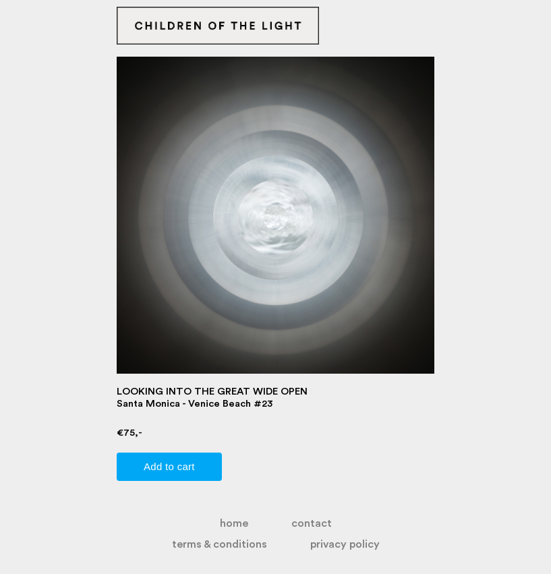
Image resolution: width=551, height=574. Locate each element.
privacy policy (345, 544)
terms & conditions (219, 544)
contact (311, 523)
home (234, 523)
